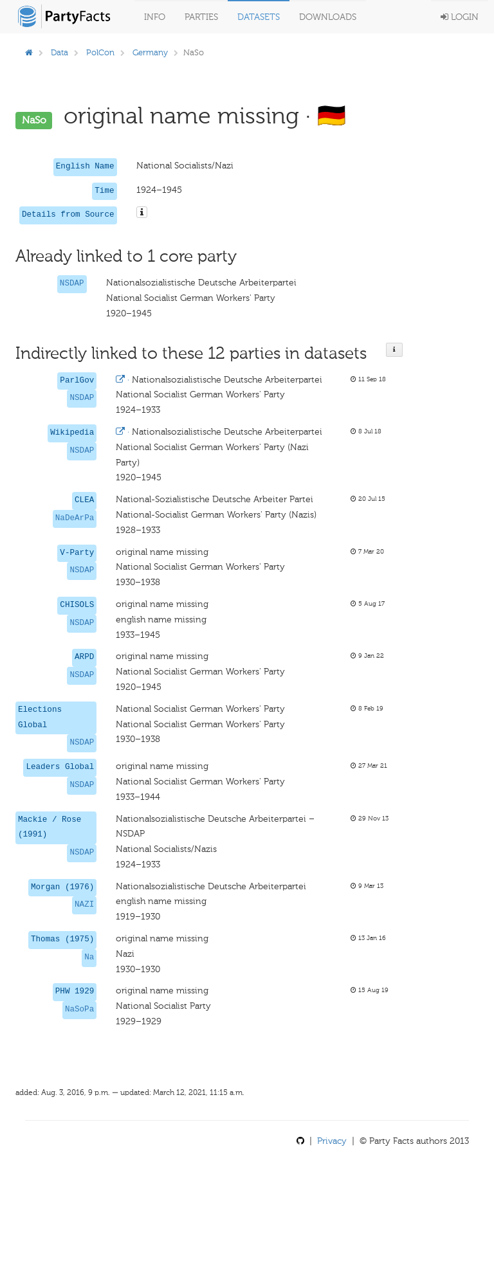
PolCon (100, 52)
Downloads (327, 17)
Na (89, 957)
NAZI (84, 904)
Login (460, 17)
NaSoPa (79, 1009)
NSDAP (72, 283)
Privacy (332, 1141)
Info (154, 17)
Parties (201, 17)
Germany (150, 52)
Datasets (258, 17)
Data (59, 52)
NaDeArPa (74, 518)
